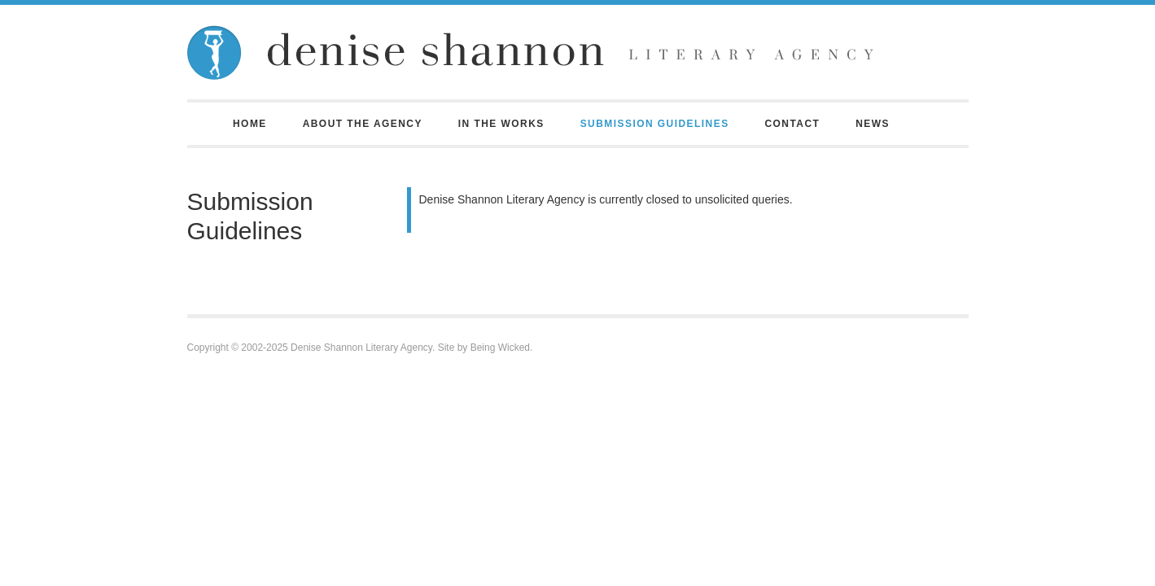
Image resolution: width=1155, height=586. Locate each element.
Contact (792, 123)
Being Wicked (500, 347)
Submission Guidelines (654, 123)
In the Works (501, 123)
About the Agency (362, 123)
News (872, 123)
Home (250, 123)
